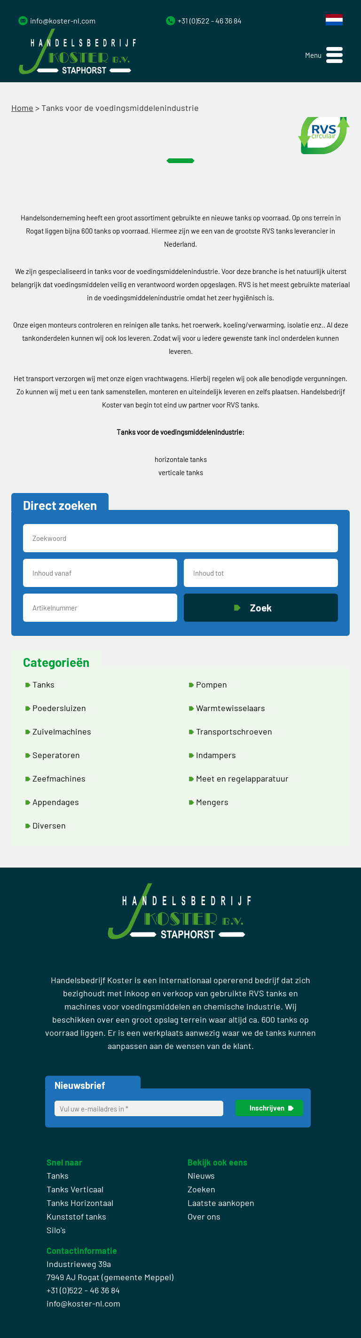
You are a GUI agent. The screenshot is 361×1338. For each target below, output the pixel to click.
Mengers (212, 802)
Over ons (204, 1216)
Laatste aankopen (221, 1202)
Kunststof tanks (76, 1216)
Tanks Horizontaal (80, 1202)
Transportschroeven (234, 731)
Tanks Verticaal (75, 1189)
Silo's (56, 1230)
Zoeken (201, 1189)
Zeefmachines (59, 778)
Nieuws (201, 1175)
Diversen (49, 825)
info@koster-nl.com (62, 20)
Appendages (55, 802)
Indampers (216, 755)
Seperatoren (56, 755)
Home (22, 107)
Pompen (211, 684)
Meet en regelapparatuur (242, 778)
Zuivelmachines (61, 731)
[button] (324, 55)
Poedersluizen (59, 708)
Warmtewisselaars (230, 708)
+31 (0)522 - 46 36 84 (210, 20)
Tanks (43, 684)
